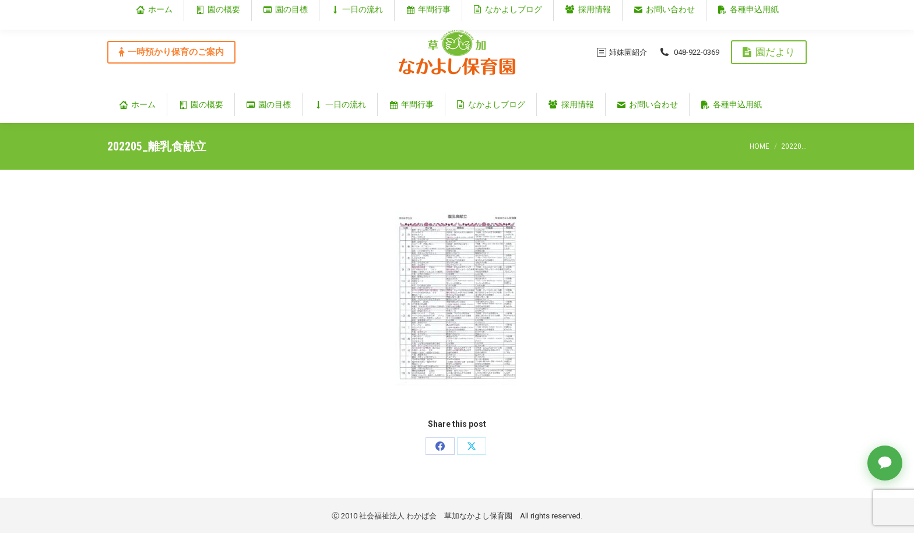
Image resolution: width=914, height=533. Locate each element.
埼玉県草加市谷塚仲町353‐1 (756, 9)
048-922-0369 (689, 52)
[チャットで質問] (884, 463)
